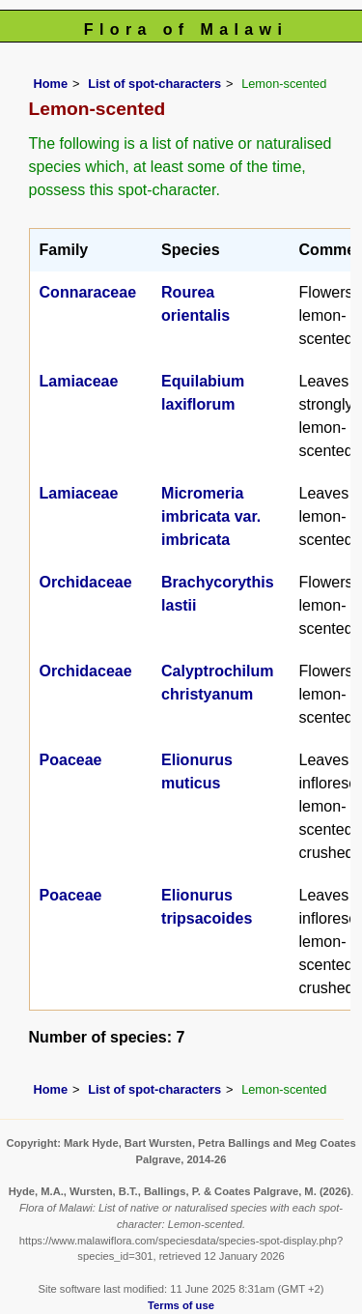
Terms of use (181, 1305)
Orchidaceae (86, 582)
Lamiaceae (79, 381)
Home (51, 83)
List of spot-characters (154, 83)
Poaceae (71, 760)
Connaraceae (88, 292)
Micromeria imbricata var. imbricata (211, 516)
